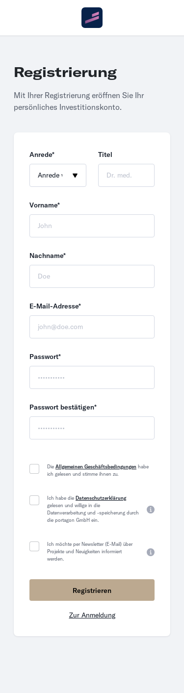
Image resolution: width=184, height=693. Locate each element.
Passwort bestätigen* (63, 407)
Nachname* (47, 255)
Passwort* (45, 356)
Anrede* (41, 154)
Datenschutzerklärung (101, 498)
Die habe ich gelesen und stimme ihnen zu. (98, 470)
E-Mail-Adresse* (55, 306)
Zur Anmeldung (92, 615)
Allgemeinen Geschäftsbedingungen (95, 466)
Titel (105, 154)
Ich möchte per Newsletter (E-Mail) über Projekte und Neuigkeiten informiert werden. (89, 551)
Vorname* (44, 205)
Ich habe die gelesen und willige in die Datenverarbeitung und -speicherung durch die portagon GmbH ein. (93, 509)
